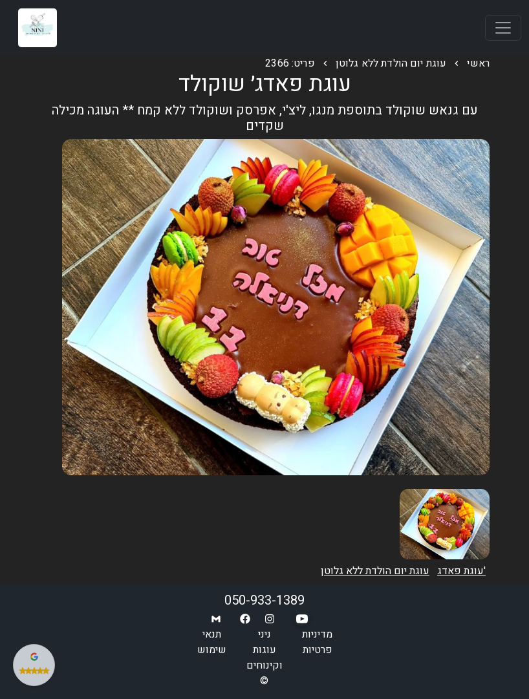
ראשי (478, 63)
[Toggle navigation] (503, 28)
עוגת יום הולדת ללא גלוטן (391, 63)
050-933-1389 (264, 600)
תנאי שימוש (211, 642)
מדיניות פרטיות (317, 642)
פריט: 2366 (290, 63)
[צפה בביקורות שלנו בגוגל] (34, 665)
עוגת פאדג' (461, 571)
